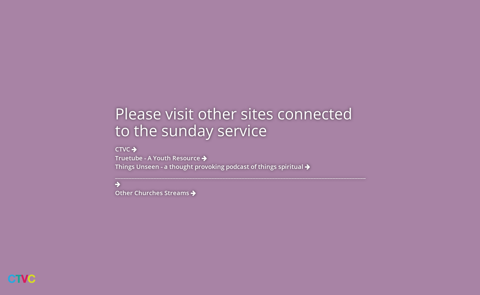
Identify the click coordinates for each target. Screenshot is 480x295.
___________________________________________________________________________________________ (240, 179)
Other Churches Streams (155, 193)
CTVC (126, 149)
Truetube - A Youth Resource (161, 158)
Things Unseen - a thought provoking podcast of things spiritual (212, 166)
